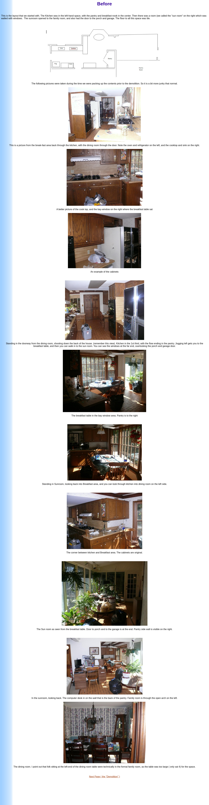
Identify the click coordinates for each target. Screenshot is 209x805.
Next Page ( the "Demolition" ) (104, 776)
